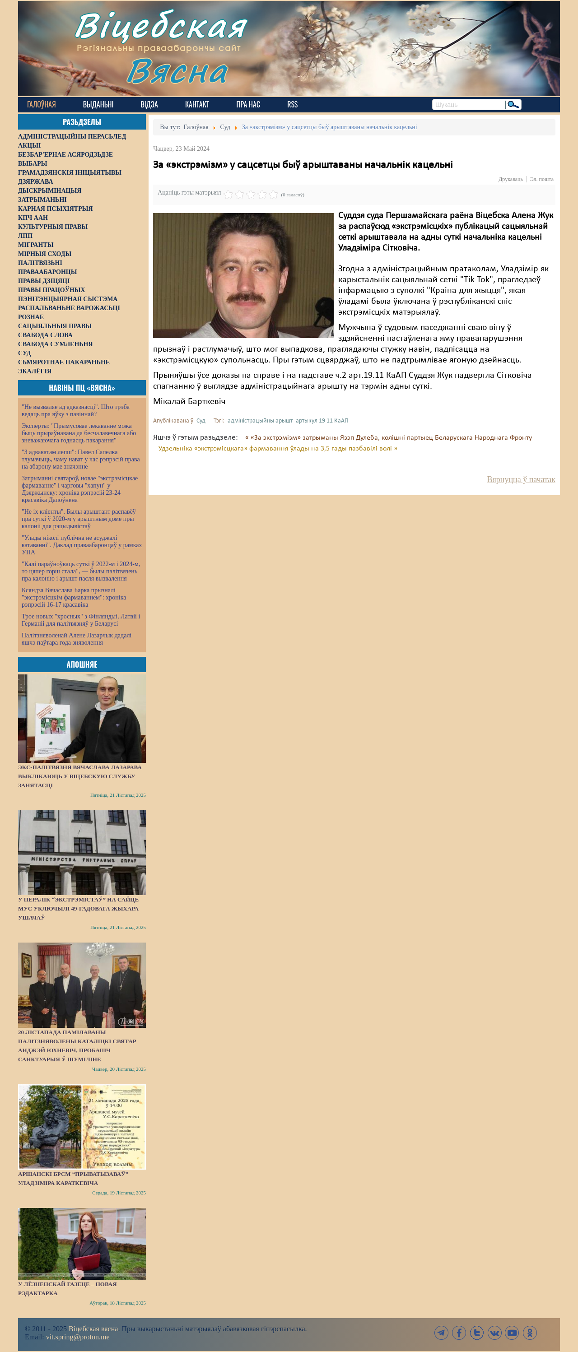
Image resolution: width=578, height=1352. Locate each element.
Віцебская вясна (93, 1329)
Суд (200, 421)
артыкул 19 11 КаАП (322, 421)
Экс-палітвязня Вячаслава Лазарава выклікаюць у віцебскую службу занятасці (80, 776)
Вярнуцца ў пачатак (521, 479)
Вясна (176, 70)
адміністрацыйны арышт (260, 421)
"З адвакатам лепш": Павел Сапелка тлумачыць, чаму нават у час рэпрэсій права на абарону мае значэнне (81, 459)
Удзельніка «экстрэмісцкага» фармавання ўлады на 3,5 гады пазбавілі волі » (277, 448)
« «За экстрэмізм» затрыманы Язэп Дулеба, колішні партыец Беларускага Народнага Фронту (388, 437)
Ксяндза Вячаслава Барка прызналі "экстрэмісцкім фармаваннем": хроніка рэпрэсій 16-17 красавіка (74, 597)
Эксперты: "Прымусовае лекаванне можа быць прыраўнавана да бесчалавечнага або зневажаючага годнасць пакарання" (79, 433)
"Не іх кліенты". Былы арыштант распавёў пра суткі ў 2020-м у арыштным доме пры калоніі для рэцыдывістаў (79, 519)
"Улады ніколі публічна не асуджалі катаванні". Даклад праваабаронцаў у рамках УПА (82, 545)
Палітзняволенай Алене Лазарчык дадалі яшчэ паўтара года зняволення (76, 639)
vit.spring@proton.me (78, 1337)
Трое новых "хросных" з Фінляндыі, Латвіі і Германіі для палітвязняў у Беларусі (81, 620)
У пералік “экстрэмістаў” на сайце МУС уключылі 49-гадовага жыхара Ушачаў (78, 908)
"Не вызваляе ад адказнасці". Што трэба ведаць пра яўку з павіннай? (76, 411)
